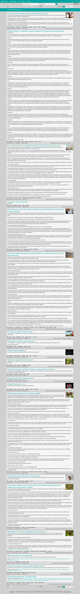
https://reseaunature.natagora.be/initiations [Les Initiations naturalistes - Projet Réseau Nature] (63, 381)
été (19, 471)
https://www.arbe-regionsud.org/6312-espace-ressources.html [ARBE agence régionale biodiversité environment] (59, 366)
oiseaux (34, 27)
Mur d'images (22, 1)
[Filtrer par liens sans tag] (10, 7)
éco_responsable (17, 141)
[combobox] (47, 4)
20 (63, 6)
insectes (35, 141)
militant (22, 389)
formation (18, 365)
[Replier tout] (72, 6)
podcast (10, 561)
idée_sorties (16, 379)
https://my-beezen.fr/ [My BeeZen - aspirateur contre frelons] (67, 206)
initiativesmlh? (23, 572)
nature (40, 141)
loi (20, 527)
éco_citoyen (31, 327)
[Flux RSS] (75, 1)
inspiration (30, 27)
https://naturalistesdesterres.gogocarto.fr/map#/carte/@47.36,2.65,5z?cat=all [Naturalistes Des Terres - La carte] (60, 390)
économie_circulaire (43, 551)
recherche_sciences (18, 551)
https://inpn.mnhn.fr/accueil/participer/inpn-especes (19, 549)
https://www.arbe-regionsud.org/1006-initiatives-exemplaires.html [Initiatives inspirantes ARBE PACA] (59, 357)
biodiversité (18, 27)
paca (31, 355)
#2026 (38, 27)
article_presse (43, 27)
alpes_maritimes (24, 27)
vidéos (15, 346)
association (11, 249)
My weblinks (4, 1)
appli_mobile (11, 141)
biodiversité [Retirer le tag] (19, 9)
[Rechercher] (72, 1)
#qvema (10, 205)
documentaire (20, 346)
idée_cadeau (33, 572)
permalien (16, 28)
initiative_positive (12, 27)
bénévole (40, 471)
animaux (25, 346)
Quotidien (29, 1)
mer (21, 249)
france (24, 379)
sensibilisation (17, 327)
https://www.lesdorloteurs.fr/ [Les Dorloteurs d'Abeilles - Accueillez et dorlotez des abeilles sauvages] (65, 573)
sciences (36, 327)
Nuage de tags (13, 1)
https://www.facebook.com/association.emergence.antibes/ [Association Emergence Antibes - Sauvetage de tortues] (60, 584)
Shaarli (12, 591)
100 (68, 6)
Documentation (67, 591)
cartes (15, 389)
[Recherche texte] (31, 4)
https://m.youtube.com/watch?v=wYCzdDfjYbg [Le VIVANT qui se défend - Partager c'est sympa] (62, 338)
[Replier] (72, 206)
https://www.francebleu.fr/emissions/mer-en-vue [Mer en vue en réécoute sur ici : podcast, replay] (62, 563)
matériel (19, 205)
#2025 (31, 249)
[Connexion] (78, 1)
